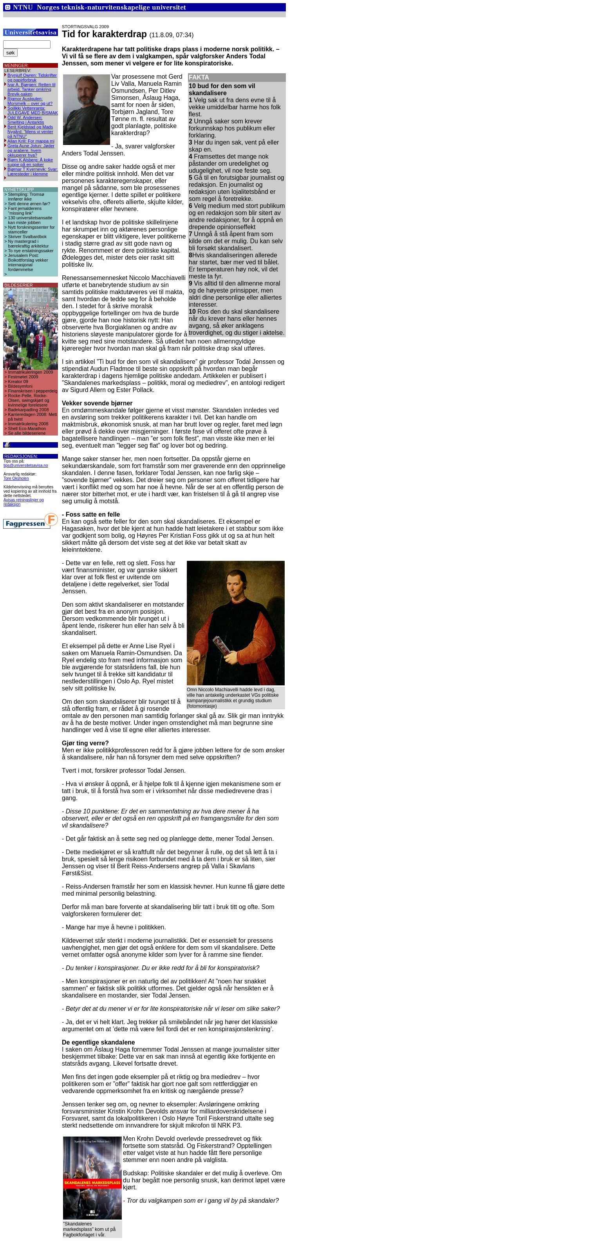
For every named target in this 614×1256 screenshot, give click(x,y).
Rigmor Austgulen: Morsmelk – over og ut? (29, 101)
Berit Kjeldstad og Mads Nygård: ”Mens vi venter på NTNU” (30, 132)
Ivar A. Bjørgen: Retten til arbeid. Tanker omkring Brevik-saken (31, 89)
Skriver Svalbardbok (27, 236)
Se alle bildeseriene (27, 433)
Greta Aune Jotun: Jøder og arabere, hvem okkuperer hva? (30, 150)
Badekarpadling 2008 (28, 409)
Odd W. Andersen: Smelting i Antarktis (25, 120)
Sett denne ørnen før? (29, 203)
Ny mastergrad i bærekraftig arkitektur (28, 243)
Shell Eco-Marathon (27, 428)
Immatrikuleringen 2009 (30, 372)
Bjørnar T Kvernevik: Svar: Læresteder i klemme (32, 171)
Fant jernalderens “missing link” (25, 210)
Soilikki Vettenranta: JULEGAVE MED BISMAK (32, 110)
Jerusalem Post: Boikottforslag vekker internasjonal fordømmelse (28, 262)
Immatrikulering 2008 (28, 423)
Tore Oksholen (16, 478)
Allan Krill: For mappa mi (30, 141)
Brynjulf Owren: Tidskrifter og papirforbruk (32, 77)
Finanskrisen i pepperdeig (33, 391)
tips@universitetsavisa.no (26, 465)
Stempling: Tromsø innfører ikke (26, 196)
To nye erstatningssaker (31, 250)
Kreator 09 (18, 381)
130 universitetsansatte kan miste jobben (30, 220)
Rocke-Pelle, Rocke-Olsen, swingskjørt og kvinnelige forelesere (28, 400)
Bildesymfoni (20, 386)
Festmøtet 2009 (23, 376)
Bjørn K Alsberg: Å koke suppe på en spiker (30, 162)
